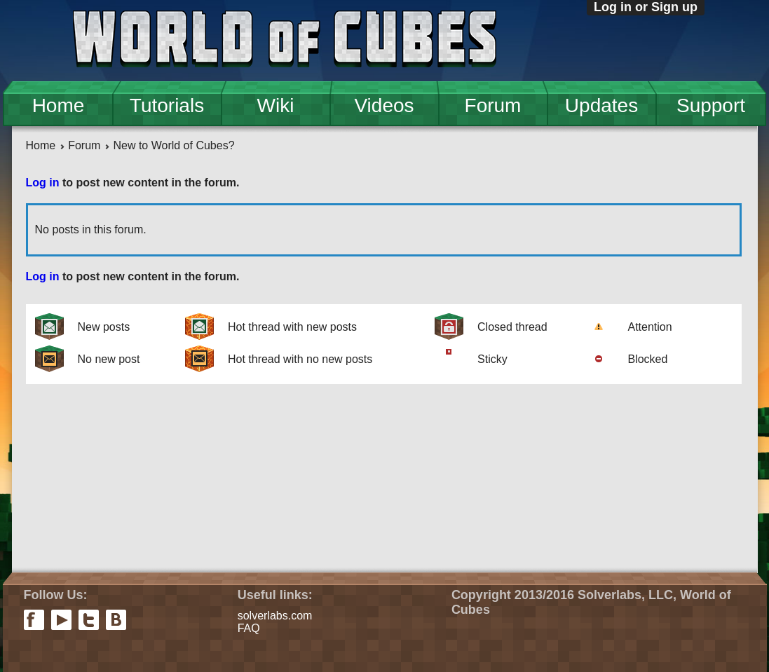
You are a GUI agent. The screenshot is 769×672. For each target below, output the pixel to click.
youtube (61, 620)
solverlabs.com (275, 616)
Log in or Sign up (645, 7)
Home (58, 105)
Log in (43, 182)
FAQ (249, 628)
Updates (601, 105)
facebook (34, 620)
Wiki (275, 105)
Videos (384, 105)
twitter (89, 620)
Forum (493, 105)
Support (710, 105)
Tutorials (167, 105)
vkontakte (116, 620)
